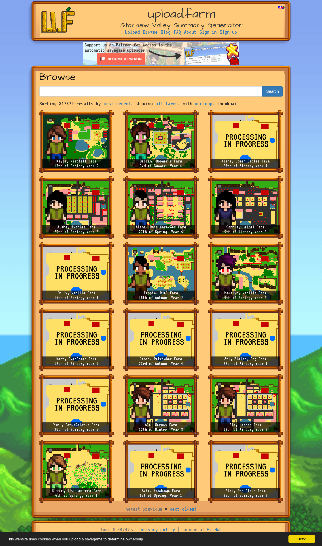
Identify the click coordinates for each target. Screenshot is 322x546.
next (175, 509)
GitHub (214, 529)
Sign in (208, 32)
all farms (168, 103)
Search (272, 91)
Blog (166, 32)
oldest (189, 509)
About (190, 32)
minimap (204, 103)
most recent (118, 103)
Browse (150, 32)
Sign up (228, 32)
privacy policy (158, 529)
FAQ (177, 32)
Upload (132, 32)
